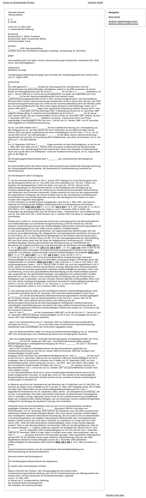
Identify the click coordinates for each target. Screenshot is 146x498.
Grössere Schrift (95, 2)
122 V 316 (60, 207)
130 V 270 (22, 247)
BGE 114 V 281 (44, 262)
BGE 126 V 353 (63, 442)
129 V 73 (44, 247)
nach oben (119, 495)
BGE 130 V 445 (33, 207)
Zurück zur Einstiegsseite (14, 2)
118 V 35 (75, 247)
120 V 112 (52, 255)
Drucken (30, 2)
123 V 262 (30, 255)
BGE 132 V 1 (93, 245)
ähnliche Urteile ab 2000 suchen (123, 24)
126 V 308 (54, 247)
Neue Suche (114, 17)
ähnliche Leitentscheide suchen (123, 21)
